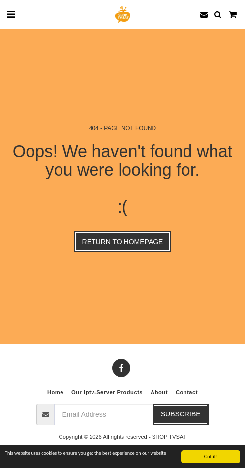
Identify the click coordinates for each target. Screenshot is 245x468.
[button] (10, 14)
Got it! (210, 457)
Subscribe (181, 414)
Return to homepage (122, 242)
